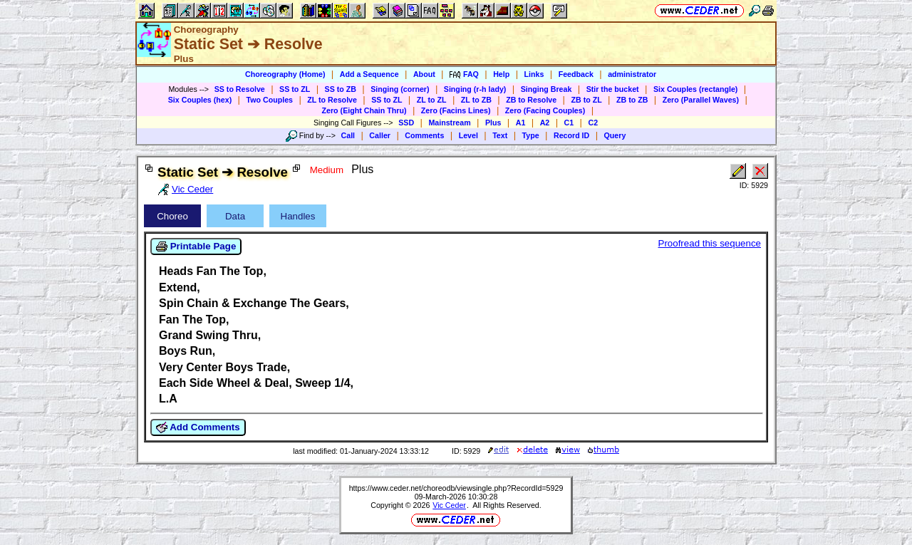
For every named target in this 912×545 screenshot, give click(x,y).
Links (534, 74)
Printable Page (196, 246)
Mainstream (449, 122)
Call (348, 135)
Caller (379, 135)
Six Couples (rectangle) (695, 89)
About (424, 74)
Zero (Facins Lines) (456, 110)
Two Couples (269, 99)
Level (468, 135)
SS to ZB (340, 89)
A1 (521, 122)
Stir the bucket (612, 89)
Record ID (571, 135)
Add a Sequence (369, 74)
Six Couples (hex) (200, 99)
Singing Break (546, 89)
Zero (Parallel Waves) (701, 99)
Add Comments (198, 427)
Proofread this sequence (709, 243)
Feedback (576, 74)
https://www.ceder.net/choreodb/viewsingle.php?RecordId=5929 (456, 488)
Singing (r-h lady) (475, 89)
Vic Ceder (449, 505)
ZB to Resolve (531, 99)
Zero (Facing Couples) (545, 110)
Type (530, 135)
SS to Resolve (239, 89)
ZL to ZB (476, 99)
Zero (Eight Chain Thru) (364, 110)
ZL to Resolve (332, 99)
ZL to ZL (432, 99)
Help (501, 74)
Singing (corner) (399, 89)
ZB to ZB (632, 99)
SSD (406, 122)
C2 (593, 122)
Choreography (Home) (285, 74)
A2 (545, 122)
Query (615, 135)
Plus (493, 122)
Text (499, 135)
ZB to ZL (586, 99)
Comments (424, 135)
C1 (569, 122)
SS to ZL (294, 89)
